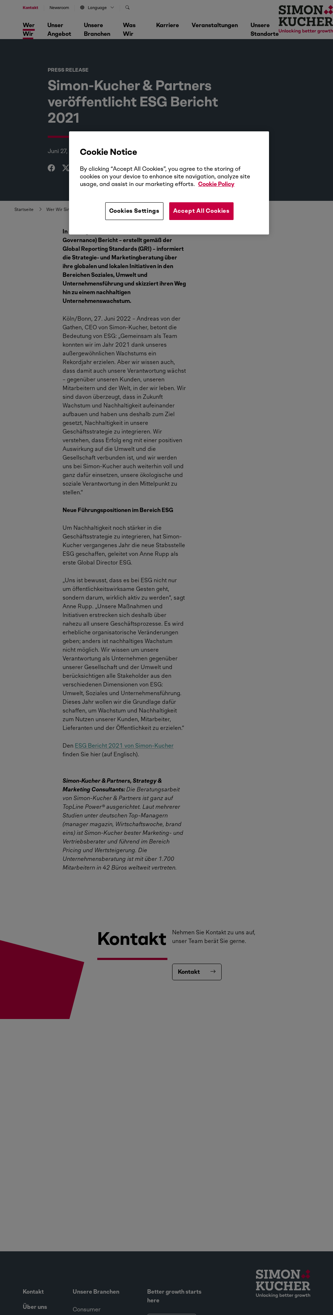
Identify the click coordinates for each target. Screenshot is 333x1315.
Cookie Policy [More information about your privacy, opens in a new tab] (216, 184)
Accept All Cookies (201, 210)
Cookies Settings (134, 210)
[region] (169, 182)
